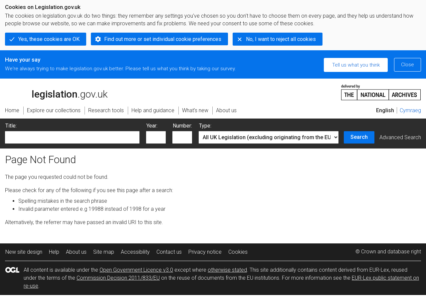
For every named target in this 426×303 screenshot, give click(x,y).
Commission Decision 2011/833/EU (118, 278)
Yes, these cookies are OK (49, 39)
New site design (23, 252)
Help (54, 252)
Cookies (238, 252)
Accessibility (135, 252)
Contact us (169, 252)
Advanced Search (400, 137)
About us (76, 252)
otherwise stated (227, 270)
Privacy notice (205, 252)
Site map (103, 252)
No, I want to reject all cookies (281, 39)
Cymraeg (410, 110)
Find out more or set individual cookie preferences (162, 39)
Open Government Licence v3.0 (136, 270)
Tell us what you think (356, 65)
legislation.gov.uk (56, 92)
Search (359, 137)
